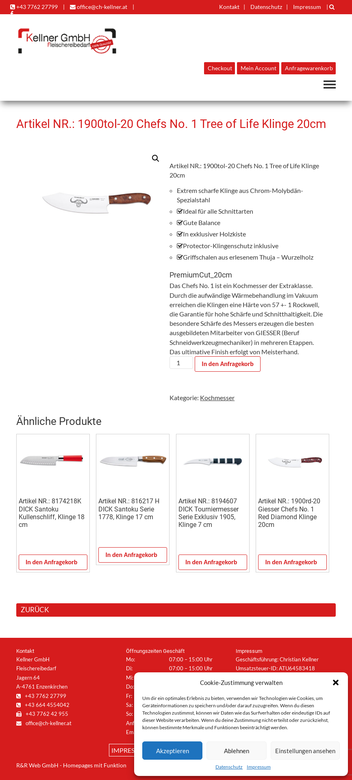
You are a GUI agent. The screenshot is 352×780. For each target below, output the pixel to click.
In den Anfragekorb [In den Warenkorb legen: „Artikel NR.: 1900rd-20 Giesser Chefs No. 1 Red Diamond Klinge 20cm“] (291, 562)
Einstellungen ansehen (305, 750)
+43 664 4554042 (43, 705)
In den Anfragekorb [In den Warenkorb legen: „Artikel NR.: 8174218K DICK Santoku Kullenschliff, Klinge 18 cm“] (51, 562)
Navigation (330, 84)
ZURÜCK (35, 609)
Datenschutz (229, 767)
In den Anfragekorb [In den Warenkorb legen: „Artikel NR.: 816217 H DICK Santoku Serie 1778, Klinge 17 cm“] (131, 555)
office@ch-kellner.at (98, 6)
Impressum (259, 767)
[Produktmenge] (181, 362)
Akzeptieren (172, 750)
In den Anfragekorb (227, 364)
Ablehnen (236, 750)
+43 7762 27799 (34, 6)
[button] (336, 682)
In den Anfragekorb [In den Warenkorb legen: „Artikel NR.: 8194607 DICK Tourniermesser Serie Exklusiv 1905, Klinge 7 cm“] (211, 562)
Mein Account (258, 68)
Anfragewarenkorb (309, 68)
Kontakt (229, 6)
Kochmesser (217, 397)
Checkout (220, 68)
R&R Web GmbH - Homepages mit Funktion (71, 765)
